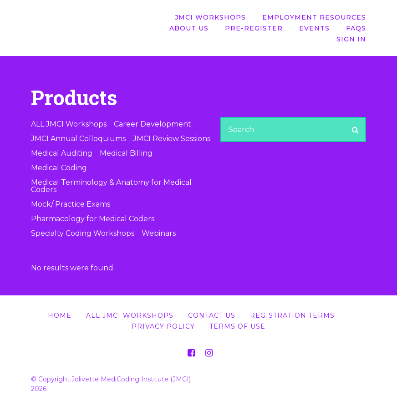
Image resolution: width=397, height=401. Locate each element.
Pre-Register (254, 28)
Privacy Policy (163, 326)
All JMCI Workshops (129, 315)
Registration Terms (292, 315)
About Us (189, 28)
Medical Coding (59, 167)
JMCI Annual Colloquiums (78, 138)
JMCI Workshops (210, 17)
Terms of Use (237, 326)
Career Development (152, 124)
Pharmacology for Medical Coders (92, 218)
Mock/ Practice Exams (70, 204)
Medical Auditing (61, 153)
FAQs (356, 28)
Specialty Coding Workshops (82, 233)
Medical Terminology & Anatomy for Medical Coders (111, 186)
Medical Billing (126, 153)
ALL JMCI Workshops (69, 124)
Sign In (351, 39)
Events (314, 28)
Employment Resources (314, 17)
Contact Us (211, 315)
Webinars (159, 233)
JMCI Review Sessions (171, 138)
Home (59, 315)
